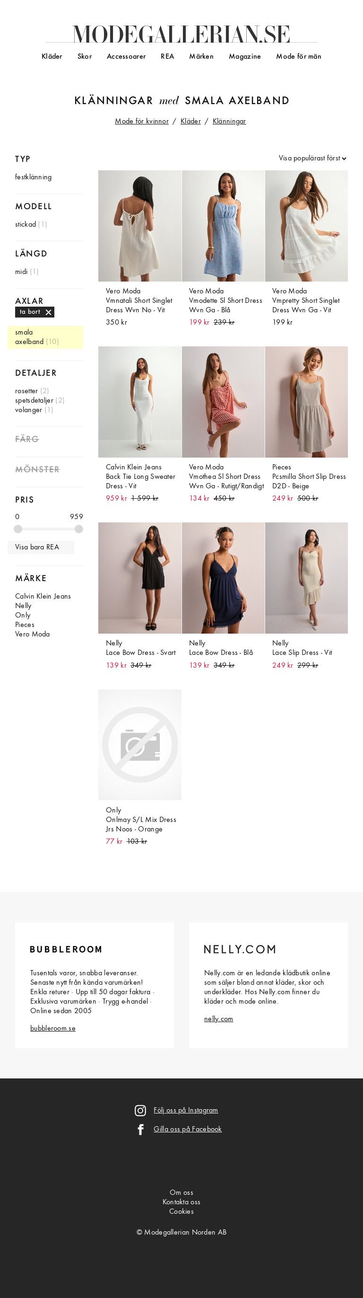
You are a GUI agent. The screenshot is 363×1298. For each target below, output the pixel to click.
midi (21, 272)
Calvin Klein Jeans (43, 596)
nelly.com (218, 1019)
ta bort (30, 312)
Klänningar (114, 101)
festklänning (33, 177)
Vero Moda (32, 634)
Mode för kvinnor (142, 121)
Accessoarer (126, 57)
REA (167, 57)
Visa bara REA (37, 547)
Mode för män (298, 57)
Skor (85, 57)
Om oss (181, 1193)
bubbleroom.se (53, 1029)
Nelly (23, 606)
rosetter (26, 391)
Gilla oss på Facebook (188, 1129)
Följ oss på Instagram (186, 1110)
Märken (201, 57)
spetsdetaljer (34, 401)
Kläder (52, 57)
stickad (25, 225)
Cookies (181, 1212)
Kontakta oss (182, 1202)
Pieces (25, 625)
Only (22, 615)
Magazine (245, 57)
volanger (28, 410)
